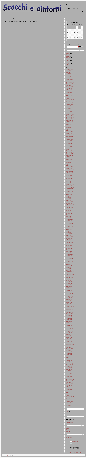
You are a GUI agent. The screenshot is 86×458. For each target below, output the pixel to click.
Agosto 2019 (69, 287)
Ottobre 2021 (69, 325)
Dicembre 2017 (69, 258)
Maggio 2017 (69, 248)
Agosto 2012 (69, 165)
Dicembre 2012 (69, 171)
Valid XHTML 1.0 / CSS (75, 452)
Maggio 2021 (69, 318)
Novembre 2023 (70, 362)
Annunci (68, 53)
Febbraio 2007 (69, 69)
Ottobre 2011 (69, 150)
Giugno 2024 (69, 372)
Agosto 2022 (69, 340)
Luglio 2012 (69, 164)
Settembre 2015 (70, 219)
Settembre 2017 (70, 254)
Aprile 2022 (69, 334)
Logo (67, 411)
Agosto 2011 (69, 148)
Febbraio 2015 (69, 209)
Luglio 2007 (69, 76)
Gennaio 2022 (69, 330)
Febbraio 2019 (69, 279)
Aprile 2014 (69, 194)
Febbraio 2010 (69, 121)
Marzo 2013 (69, 175)
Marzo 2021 (69, 315)
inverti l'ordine (24, 19)
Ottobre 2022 (69, 343)
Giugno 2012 (69, 162)
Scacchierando (69, 422)
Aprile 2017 (69, 247)
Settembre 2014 (70, 201)
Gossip (67, 56)
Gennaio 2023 (69, 347)
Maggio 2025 (69, 388)
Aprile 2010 (69, 124)
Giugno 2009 (69, 110)
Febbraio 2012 (69, 156)
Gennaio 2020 (69, 295)
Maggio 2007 (69, 73)
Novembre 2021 (70, 327)
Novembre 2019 (70, 292)
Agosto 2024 (69, 375)
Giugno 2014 (69, 197)
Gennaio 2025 (69, 382)
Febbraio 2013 (69, 174)
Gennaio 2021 (69, 312)
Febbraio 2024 (69, 366)
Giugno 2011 (69, 145)
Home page (5, 455)
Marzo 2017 (69, 245)
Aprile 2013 (69, 177)
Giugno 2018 (69, 267)
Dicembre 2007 (69, 83)
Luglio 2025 (69, 391)
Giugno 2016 (69, 232)
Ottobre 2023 (69, 360)
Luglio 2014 (69, 198)
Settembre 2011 (70, 149)
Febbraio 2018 (69, 261)
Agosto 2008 (69, 95)
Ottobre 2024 (69, 378)
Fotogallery (68, 54)
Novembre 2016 (70, 239)
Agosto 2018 (69, 270)
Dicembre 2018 (69, 276)
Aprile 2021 (69, 316)
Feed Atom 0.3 (74, 443)
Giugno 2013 (69, 180)
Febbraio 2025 (69, 383)
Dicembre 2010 (69, 136)
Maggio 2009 (69, 108)
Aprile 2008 (69, 89)
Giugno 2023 (69, 354)
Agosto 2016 (69, 235)
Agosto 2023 (69, 357)
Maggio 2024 (69, 370)
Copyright (68, 431)
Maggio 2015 (69, 213)
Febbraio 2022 (69, 331)
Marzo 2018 (69, 263)
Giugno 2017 (69, 249)
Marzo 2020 (69, 297)
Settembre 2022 (70, 341)
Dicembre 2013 (69, 188)
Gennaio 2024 (69, 364)
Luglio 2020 (69, 303)
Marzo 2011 (69, 140)
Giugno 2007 (69, 75)
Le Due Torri (69, 437)
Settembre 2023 (70, 359)
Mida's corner (69, 59)
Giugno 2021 (69, 319)
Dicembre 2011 (69, 153)
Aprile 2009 (69, 107)
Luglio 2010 (69, 129)
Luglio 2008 (69, 94)
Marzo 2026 (69, 402)
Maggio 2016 (69, 231)
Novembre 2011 (70, 152)
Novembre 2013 (70, 187)
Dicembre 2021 (69, 328)
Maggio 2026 (69, 405)
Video (67, 65)
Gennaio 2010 (69, 120)
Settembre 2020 (70, 306)
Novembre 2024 (70, 379)
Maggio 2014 (69, 196)
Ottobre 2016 (69, 238)
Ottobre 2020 (69, 308)
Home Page (7, 19)
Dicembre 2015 (69, 223)
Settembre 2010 (70, 131)
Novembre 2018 (70, 274)
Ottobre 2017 (69, 255)
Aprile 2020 (69, 299)
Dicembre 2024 (69, 380)
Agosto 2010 (69, 130)
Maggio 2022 (69, 335)
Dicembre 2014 (69, 206)
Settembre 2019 (70, 289)
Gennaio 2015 (69, 207)
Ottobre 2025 (69, 395)
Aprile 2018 (69, 264)
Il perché (68, 429)
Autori (67, 428)
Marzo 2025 (69, 385)
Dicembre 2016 (69, 241)
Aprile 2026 (69, 404)
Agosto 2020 (69, 305)
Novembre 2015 (70, 222)
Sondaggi (68, 63)
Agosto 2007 (69, 78)
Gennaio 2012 (69, 155)
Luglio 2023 (69, 356)
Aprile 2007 (69, 72)
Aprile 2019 (69, 281)
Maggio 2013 (69, 178)
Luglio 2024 (69, 373)
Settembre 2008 (70, 97)
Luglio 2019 (69, 286)
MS (9, 13)
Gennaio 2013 (69, 172)
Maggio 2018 (69, 265)
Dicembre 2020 (69, 311)
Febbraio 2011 (69, 139)
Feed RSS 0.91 (75, 441)
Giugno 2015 (69, 214)
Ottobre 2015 (69, 220)
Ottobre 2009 (69, 115)
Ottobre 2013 (69, 185)
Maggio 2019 (69, 283)
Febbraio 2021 (69, 313)
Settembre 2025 (70, 394)
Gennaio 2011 (69, 137)
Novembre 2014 (70, 204)
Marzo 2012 (69, 158)
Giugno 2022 (69, 337)
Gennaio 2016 (69, 225)
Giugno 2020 (69, 302)
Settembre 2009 (70, 114)
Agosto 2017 (69, 252)
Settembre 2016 (70, 236)
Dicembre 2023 (69, 363)
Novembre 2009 (70, 117)
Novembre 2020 (70, 309)
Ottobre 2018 (69, 273)
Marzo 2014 (69, 193)
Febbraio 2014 (69, 191)
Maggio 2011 (69, 143)
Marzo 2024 (69, 367)
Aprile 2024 (69, 369)
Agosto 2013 (69, 182)
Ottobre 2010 (69, 133)
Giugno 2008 (69, 92)
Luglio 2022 (69, 338)
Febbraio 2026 (69, 401)
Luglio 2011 (69, 146)
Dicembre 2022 (69, 346)
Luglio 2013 (69, 181)
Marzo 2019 (69, 280)
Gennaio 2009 (69, 102)
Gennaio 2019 (69, 277)
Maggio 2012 (69, 161)
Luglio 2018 (69, 268)
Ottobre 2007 (69, 81)
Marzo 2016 (69, 228)
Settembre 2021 (70, 324)
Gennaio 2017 (69, 242)
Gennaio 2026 (69, 399)
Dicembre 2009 (69, 118)
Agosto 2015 (69, 217)
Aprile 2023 (69, 351)
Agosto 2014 (69, 200)
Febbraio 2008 (69, 86)
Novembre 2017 (70, 257)
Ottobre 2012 (69, 168)
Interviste (68, 57)
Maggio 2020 (69, 300)
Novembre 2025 (70, 396)
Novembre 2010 (70, 134)
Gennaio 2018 (69, 260)
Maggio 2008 (69, 91)
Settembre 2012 (70, 166)
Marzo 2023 (69, 350)
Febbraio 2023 (69, 348)
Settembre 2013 (70, 184)
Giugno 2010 (69, 127)
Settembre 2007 (70, 79)
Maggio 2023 (69, 353)
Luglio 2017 (69, 251)
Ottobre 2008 (69, 98)
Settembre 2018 (70, 271)
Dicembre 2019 (69, 293)
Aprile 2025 (69, 386)
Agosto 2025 (69, 392)
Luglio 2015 (69, 216)
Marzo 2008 (69, 88)
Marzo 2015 (69, 210)
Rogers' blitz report (70, 62)
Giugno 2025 (69, 389)
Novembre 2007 (70, 82)
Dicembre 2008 (69, 101)
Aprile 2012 (69, 159)
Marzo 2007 (69, 70)
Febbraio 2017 (69, 244)
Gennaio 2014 (69, 190)
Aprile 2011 (69, 142)
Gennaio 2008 (69, 85)
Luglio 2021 (69, 321)
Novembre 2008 (70, 99)
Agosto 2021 (69, 322)
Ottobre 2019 (69, 290)
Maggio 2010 (69, 126)
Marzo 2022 (69, 332)
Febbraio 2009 (69, 104)
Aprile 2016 (69, 229)
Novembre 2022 (70, 344)
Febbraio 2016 (69, 226)
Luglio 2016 (69, 233)
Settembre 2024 (70, 376)
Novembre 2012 (70, 169)
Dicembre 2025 (69, 398)
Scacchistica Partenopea (72, 420)
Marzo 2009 (69, 105)
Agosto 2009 (69, 113)
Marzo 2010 (69, 123)
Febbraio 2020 (69, 296)
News (67, 60)
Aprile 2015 (69, 212)
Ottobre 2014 (69, 203)
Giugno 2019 (69, 284)
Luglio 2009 (69, 111)
